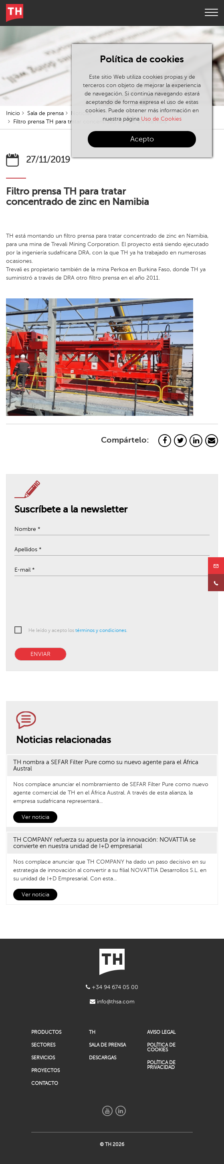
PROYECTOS (45, 1070)
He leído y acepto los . (77, 630)
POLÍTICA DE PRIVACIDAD (161, 1065)
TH (92, 1032)
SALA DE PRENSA (107, 1045)
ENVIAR (40, 654)
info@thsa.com (112, 1002)
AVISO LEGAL (161, 1032)
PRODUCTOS (46, 1032)
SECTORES (43, 1045)
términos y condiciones (100, 630)
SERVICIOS (43, 1057)
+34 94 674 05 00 (112, 987)
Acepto (142, 139)
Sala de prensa (45, 113)
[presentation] (106, 602)
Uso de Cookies (161, 119)
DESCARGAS (102, 1057)
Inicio (13, 113)
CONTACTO (44, 1083)
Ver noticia (35, 817)
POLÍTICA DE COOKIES (161, 1047)
